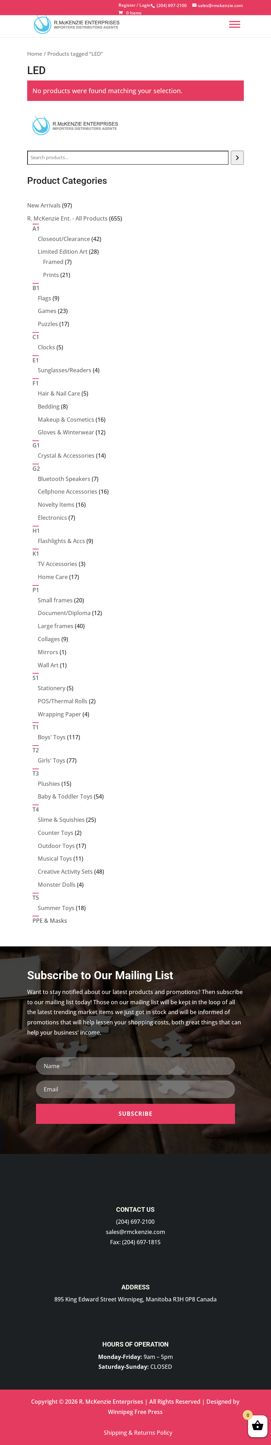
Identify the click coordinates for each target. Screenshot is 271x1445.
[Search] (237, 158)
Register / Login (135, 5)
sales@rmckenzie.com (135, 1232)
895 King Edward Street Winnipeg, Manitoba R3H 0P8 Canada (135, 1299)
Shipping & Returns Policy (138, 1433)
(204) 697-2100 (135, 1222)
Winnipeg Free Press (135, 1412)
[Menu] (234, 24)
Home (34, 53)
